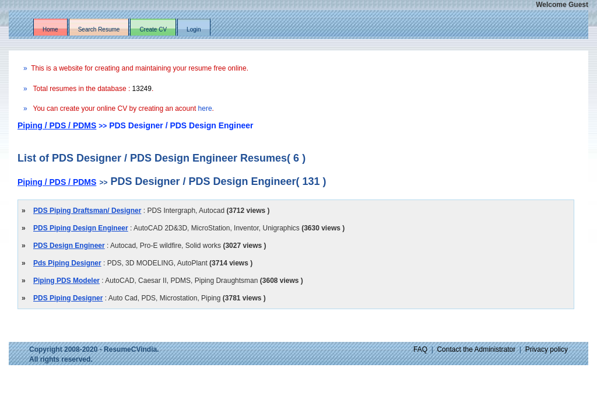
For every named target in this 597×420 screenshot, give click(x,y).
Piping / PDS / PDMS (56, 125)
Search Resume (99, 29)
